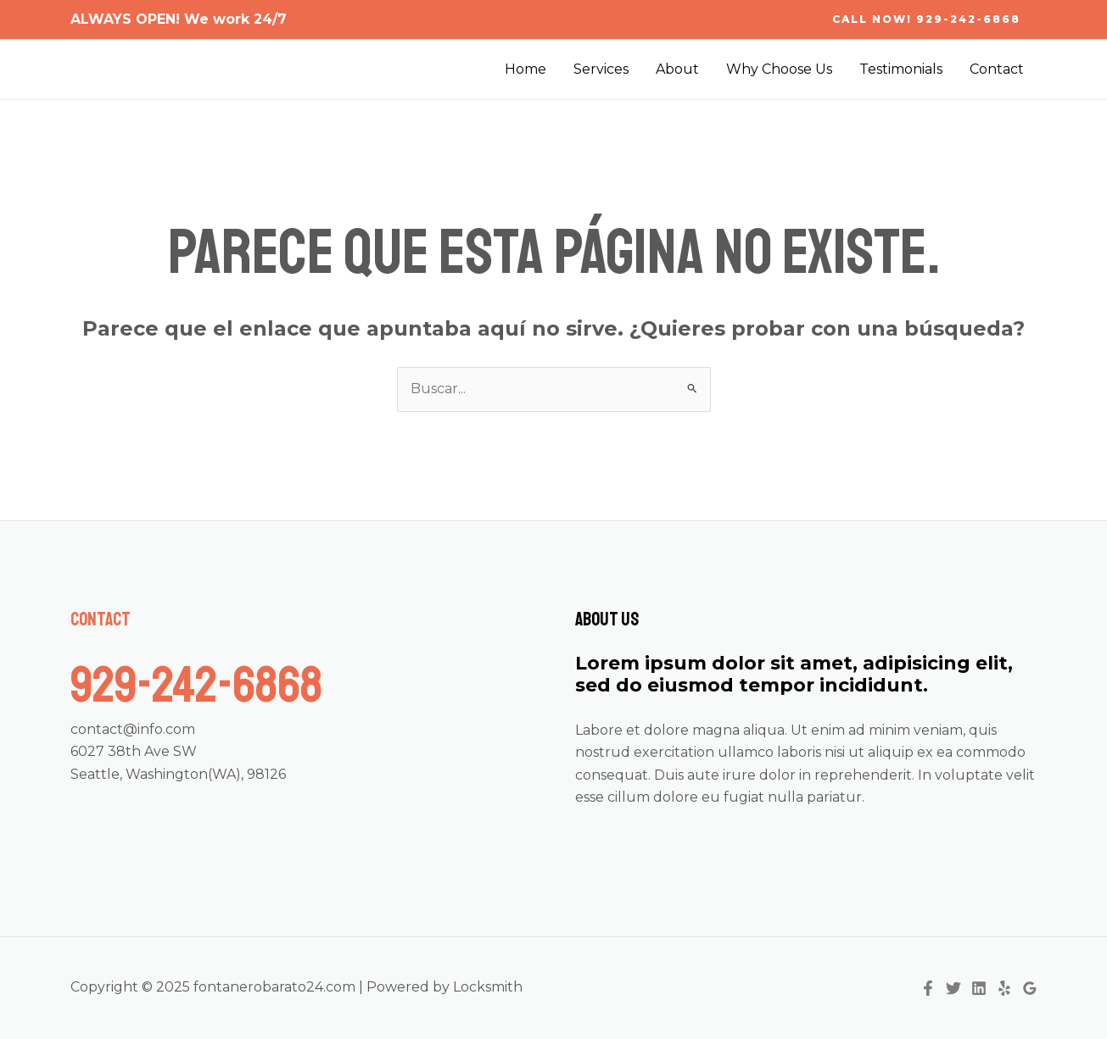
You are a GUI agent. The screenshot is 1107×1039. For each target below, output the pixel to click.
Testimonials (900, 69)
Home (525, 69)
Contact (997, 69)
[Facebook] (928, 988)
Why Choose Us (779, 69)
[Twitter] (953, 988)
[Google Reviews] (1029, 988)
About (677, 69)
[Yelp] (1004, 988)
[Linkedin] (979, 988)
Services (601, 69)
